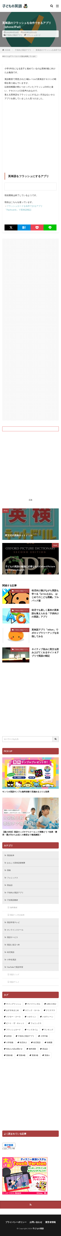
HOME (7, 50)
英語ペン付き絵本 (17, 915)
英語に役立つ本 (13, 945)
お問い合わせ (36, 1222)
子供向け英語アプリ (14, 35)
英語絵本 (10, 855)
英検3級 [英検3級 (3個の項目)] (9, 1055)
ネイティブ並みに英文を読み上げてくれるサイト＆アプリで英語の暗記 (45, 652)
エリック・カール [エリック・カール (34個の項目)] (32, 1010)
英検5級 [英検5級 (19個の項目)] (35, 1055)
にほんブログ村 (8, 1148)
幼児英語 (10, 952)
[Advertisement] (30, 133)
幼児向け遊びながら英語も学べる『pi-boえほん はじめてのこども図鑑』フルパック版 (45, 595)
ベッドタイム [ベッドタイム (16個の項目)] (32, 1029)
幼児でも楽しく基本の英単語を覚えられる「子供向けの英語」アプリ (45, 613)
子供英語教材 (12, 900)
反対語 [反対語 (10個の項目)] (9, 1036)
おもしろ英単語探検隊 (16, 863)
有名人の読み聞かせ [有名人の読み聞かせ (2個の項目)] (14, 1049)
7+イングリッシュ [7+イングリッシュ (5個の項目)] (13, 1004)
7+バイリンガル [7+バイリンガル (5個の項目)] (33, 1004)
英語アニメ (14, 982)
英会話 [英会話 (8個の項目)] (45, 1049)
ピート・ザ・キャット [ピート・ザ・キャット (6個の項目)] (15, 1023)
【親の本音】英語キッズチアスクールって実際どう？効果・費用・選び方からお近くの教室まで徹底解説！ (29, 833)
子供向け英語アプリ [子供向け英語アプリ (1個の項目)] (26, 1036)
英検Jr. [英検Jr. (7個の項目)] (47, 1055)
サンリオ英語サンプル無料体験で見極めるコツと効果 (25, 791)
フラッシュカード (33, 35)
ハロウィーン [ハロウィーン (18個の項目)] (47, 1017)
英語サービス (12, 937)
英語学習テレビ (13, 922)
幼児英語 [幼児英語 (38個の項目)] (37, 1042)
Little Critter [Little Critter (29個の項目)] (51, 1004)
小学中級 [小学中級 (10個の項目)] (44, 1036)
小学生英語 (11, 959)
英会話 (10, 885)
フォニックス (12, 878)
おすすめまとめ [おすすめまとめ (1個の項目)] (12, 1010)
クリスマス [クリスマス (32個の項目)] (50, 1010)
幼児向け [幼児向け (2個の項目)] (23, 1042)
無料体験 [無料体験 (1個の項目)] (32, 1049)
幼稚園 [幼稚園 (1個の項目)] (49, 1042)
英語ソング (14, 974)
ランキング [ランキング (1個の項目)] (48, 1029)
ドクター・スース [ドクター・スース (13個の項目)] (13, 1017)
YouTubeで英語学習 (15, 967)
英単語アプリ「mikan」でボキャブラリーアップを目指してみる (45, 633)
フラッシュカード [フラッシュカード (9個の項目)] (13, 1029)
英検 (9, 870)
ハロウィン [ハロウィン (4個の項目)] (31, 1017)
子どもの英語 (38, 1228)
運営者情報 (50, 1222)
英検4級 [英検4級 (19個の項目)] (22, 1055)
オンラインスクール (15, 930)
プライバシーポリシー (16, 1222)
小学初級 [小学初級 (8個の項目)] (9, 1042)
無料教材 (13, 907)
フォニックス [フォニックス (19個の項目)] (36, 1023)
